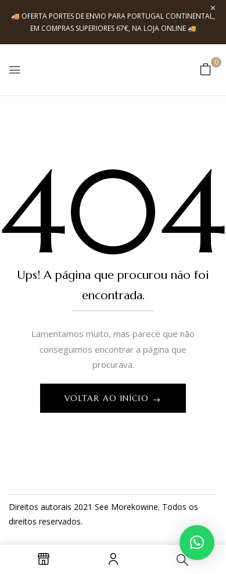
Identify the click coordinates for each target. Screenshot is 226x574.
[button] (205, 69)
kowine (144, 506)
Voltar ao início (108, 398)
